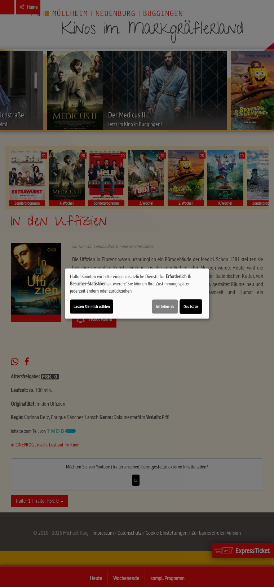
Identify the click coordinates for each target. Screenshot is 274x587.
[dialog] (137, 293)
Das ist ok (191, 306)
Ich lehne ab (165, 306)
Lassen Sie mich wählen (92, 306)
